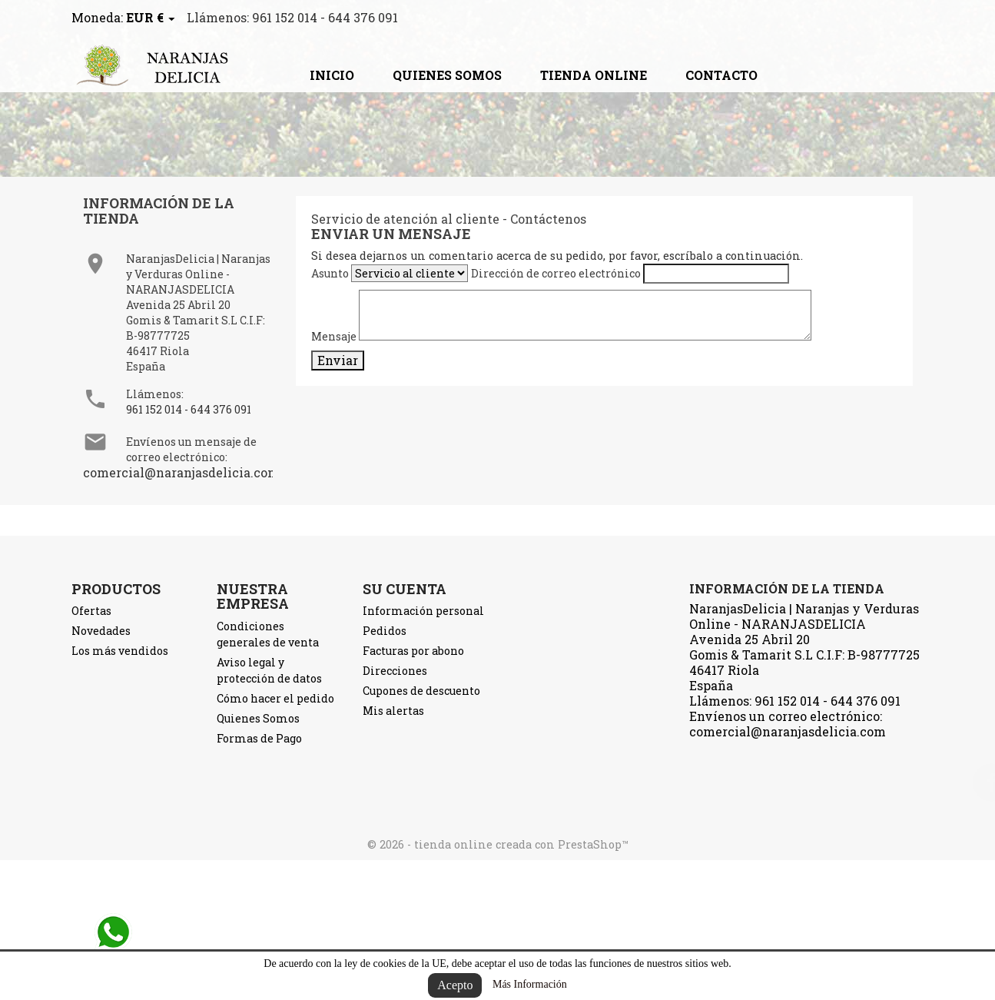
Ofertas (91, 610)
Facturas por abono (413, 650)
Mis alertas (393, 710)
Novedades (101, 630)
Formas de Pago (259, 738)
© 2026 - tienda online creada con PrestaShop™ (498, 844)
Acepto (455, 985)
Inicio (332, 75)
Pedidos (384, 630)
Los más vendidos (119, 650)
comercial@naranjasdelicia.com (181, 472)
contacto (721, 75)
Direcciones (395, 670)
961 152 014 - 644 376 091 (188, 409)
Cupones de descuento (421, 690)
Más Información (530, 984)
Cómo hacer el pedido (275, 698)
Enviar (337, 360)
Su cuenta (404, 589)
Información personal (423, 610)
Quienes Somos (447, 75)
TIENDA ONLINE (593, 75)
